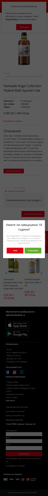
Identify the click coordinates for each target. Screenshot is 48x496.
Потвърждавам (33, 251)
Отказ (15, 251)
